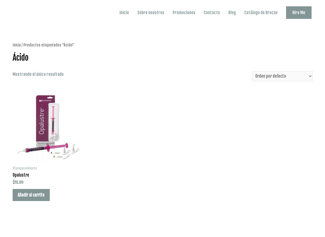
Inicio (124, 12)
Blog (232, 12)
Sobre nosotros (150, 12)
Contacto (212, 12)
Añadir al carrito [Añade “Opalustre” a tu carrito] (33, 196)
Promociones (184, 12)
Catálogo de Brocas (261, 12)
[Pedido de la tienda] (281, 76)
